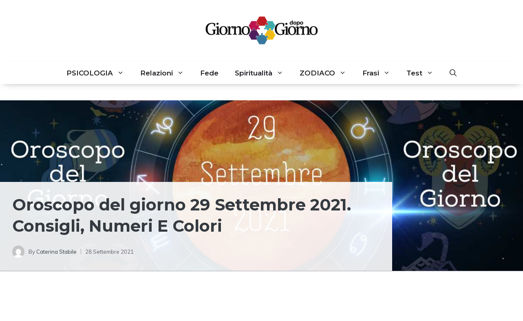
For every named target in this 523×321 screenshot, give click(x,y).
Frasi (380, 73)
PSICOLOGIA (99, 73)
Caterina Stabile (56, 251)
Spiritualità (263, 73)
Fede (209, 73)
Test (423, 73)
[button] (453, 73)
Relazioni (166, 73)
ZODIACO (327, 73)
